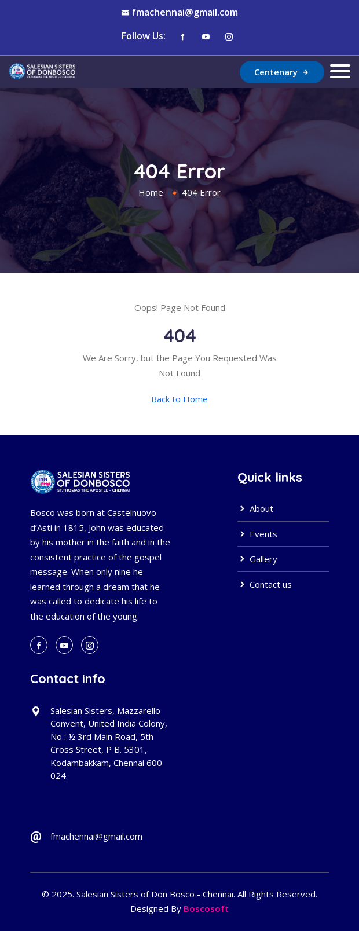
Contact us (264, 584)
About (255, 508)
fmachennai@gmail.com (185, 12)
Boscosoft (206, 908)
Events (257, 534)
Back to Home (179, 399)
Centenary (282, 72)
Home (150, 192)
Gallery (257, 559)
